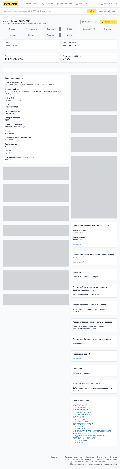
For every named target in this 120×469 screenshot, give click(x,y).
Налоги (31, 35)
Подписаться (108, 22)
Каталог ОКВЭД (71, 459)
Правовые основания (73, 457)
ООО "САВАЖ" (78, 443)
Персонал (108, 29)
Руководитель (31, 29)
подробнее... (78, 244)
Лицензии (50, 29)
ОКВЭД (70, 29)
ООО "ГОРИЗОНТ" (80, 405)
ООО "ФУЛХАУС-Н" (80, 410)
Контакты (113, 457)
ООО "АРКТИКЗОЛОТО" (82, 414)
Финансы (12, 35)
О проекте (90, 457)
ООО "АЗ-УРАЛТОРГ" (81, 429)
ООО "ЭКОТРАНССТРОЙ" (83, 424)
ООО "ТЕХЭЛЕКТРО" (81, 440)
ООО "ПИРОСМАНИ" (81, 422)
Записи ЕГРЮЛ (89, 29)
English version (89, 22)
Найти (91, 11)
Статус (12, 29)
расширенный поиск (107, 11)
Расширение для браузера (92, 459)
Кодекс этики (56, 457)
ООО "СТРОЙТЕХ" (80, 426)
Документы (101, 457)
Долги (69, 35)
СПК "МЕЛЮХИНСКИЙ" (82, 412)
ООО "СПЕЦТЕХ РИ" (81, 419)
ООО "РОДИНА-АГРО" (82, 407)
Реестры (50, 35)
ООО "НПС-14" (78, 417)
